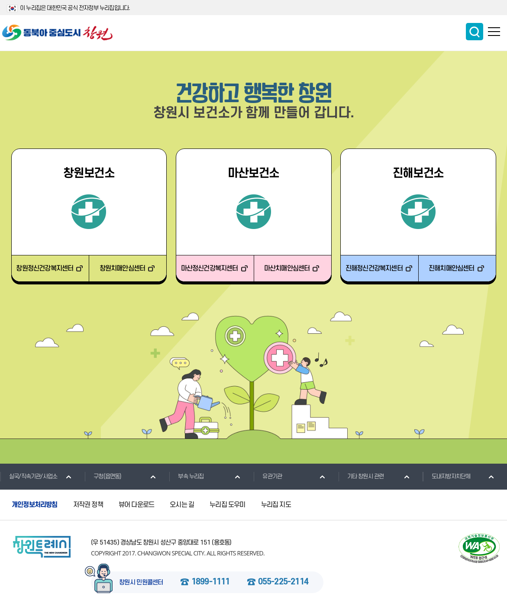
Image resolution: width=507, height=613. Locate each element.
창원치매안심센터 (122, 268)
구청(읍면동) (102, 476)
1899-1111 (210, 582)
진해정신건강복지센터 (374, 268)
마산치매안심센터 (287, 268)
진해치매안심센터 (452, 268)
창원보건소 (89, 173)
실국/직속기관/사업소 (28, 476)
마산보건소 (253, 173)
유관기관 (267, 476)
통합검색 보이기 (474, 31)
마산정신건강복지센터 (209, 268)
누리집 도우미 (227, 505)
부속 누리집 (186, 476)
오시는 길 (182, 505)
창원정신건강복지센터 (44, 268)
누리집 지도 (276, 505)
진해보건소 (418, 173)
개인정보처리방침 (35, 505)
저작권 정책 (88, 505)
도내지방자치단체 (447, 476)
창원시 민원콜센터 (141, 583)
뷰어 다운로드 (136, 505)
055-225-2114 (283, 582)
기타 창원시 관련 (361, 476)
